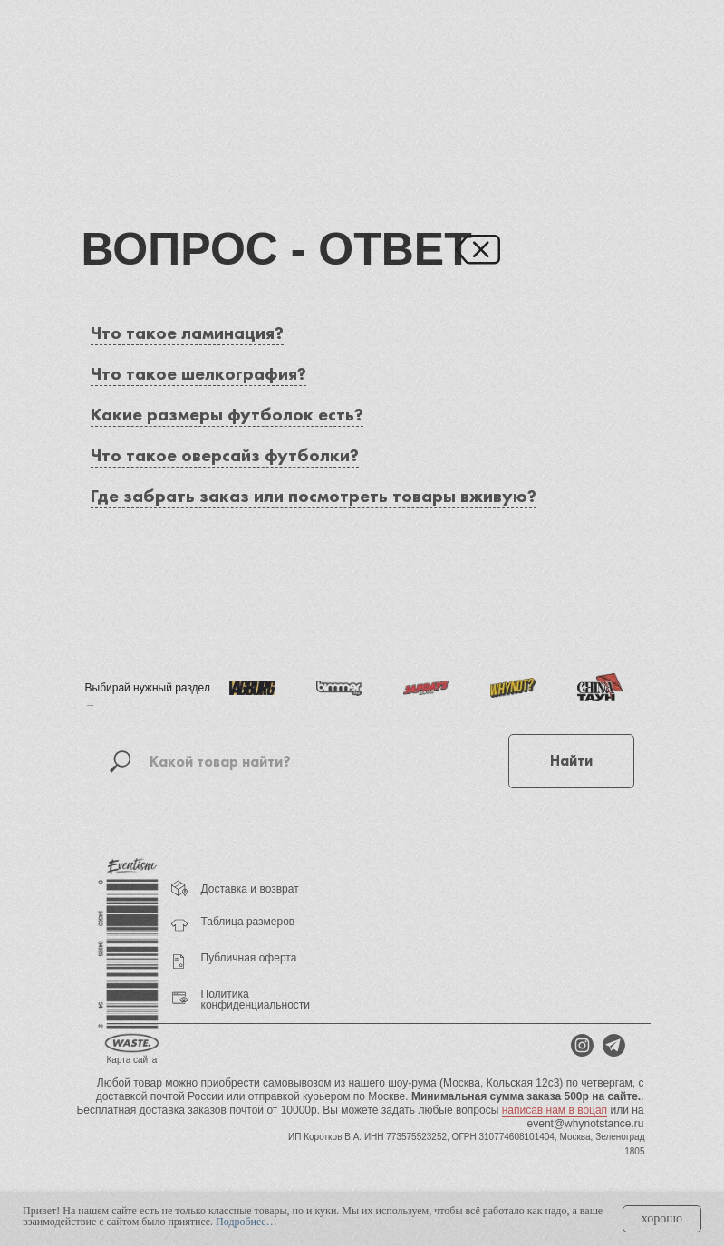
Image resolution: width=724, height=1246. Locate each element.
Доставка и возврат (250, 889)
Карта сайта (132, 1060)
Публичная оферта (249, 957)
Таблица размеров (248, 921)
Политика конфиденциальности (256, 999)
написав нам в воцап (554, 1110)
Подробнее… (246, 1221)
